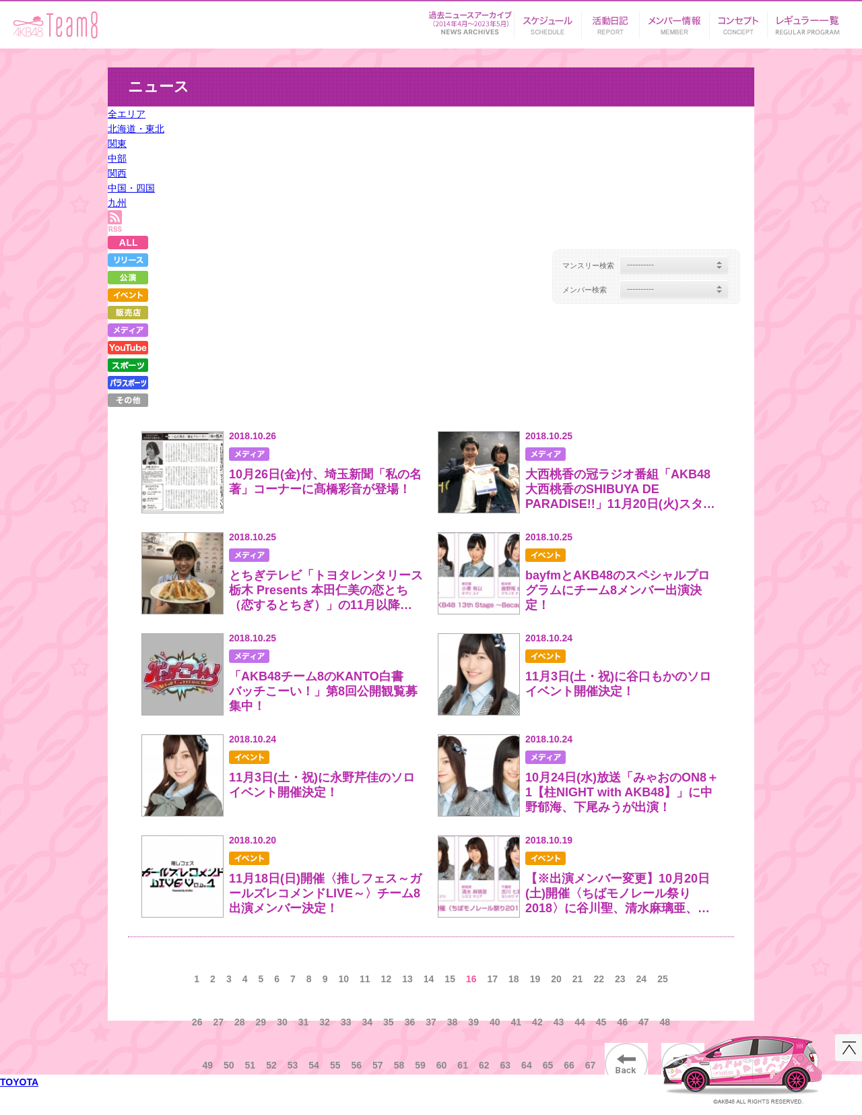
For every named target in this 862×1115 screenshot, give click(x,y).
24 (641, 979)
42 (537, 1022)
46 (622, 1022)
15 (449, 979)
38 (452, 1022)
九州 (117, 202)
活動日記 (610, 20)
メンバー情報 (674, 20)
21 (577, 979)
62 (484, 1065)
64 (526, 1065)
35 (388, 1022)
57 (377, 1065)
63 (505, 1065)
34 (367, 1022)
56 (356, 1065)
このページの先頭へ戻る (848, 1047)
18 (513, 979)
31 (303, 1022)
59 (420, 1065)
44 (579, 1022)
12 (386, 979)
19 (535, 979)
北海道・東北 (136, 128)
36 (410, 1022)
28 (239, 1022)
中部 (117, 158)
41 (516, 1022)
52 (271, 1065)
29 (261, 1022)
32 (324, 1022)
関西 (117, 173)
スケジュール (547, 20)
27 (218, 1022)
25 (662, 979)
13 (407, 979)
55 (335, 1065)
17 (493, 979)
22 (598, 979)
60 (441, 1065)
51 (250, 1065)
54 (313, 1065)
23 (620, 979)
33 (346, 1022)
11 (365, 979)
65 (548, 1065)
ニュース (470, 20)
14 (429, 979)
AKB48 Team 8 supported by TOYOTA (55, 24)
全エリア (126, 113)
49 (207, 1065)
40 (495, 1022)
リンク (808, 20)
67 (590, 1065)
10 (343, 979)
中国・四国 (131, 188)
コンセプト (738, 20)
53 (293, 1065)
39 (473, 1022)
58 (399, 1065)
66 (569, 1065)
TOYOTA (19, 1082)
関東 (117, 143)
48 (665, 1022)
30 (282, 1022)
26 (197, 1022)
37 (431, 1022)
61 (462, 1065)
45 (601, 1022)
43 (559, 1022)
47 (643, 1022)
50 (229, 1065)
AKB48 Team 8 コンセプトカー (742, 1064)
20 (556, 979)
